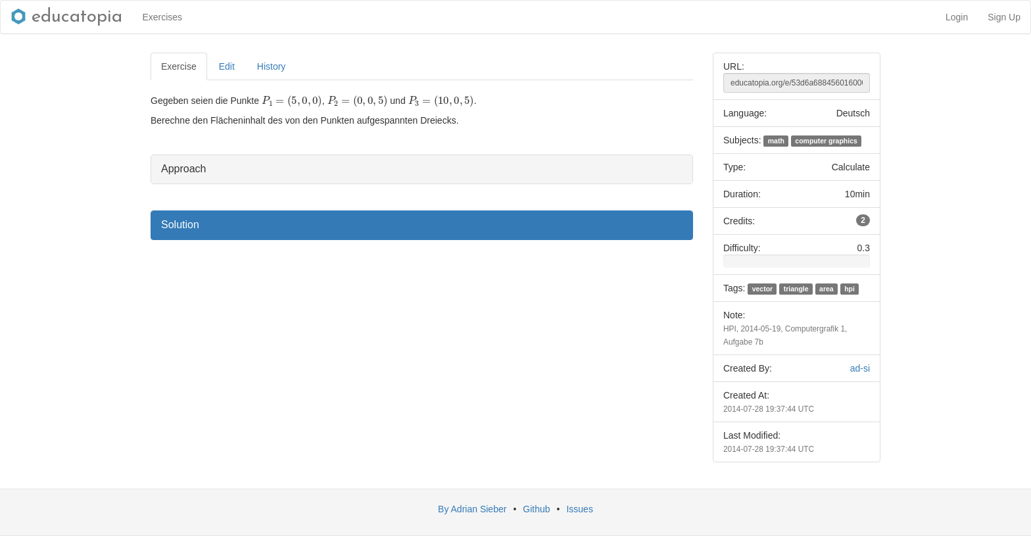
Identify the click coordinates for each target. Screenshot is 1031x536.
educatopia (66, 17)
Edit (227, 66)
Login (957, 17)
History (271, 66)
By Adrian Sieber (472, 509)
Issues (579, 509)
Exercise (179, 66)
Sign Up (1004, 17)
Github (536, 509)
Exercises (162, 17)
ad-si (860, 368)
